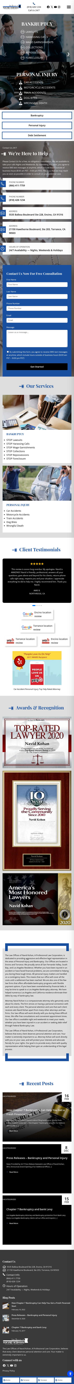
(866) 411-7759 (17, 185)
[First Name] (37, 284)
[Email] (37, 320)
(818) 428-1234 (17, 200)
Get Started (37, 366)
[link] (37, 62)
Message (10, 327)
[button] (68, 53)
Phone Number (13, 303)
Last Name (11, 291)
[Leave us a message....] (37, 338)
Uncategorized (9, 1096)
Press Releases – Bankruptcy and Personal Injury (36, 1158)
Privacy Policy (9, 1370)
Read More (12, 1131)
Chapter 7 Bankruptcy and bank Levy (29, 1209)
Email (8, 315)
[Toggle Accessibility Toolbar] (70, 1373)
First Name (11, 279)
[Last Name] (37, 296)
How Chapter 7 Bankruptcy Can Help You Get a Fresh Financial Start (35, 1112)
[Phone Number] (37, 308)
